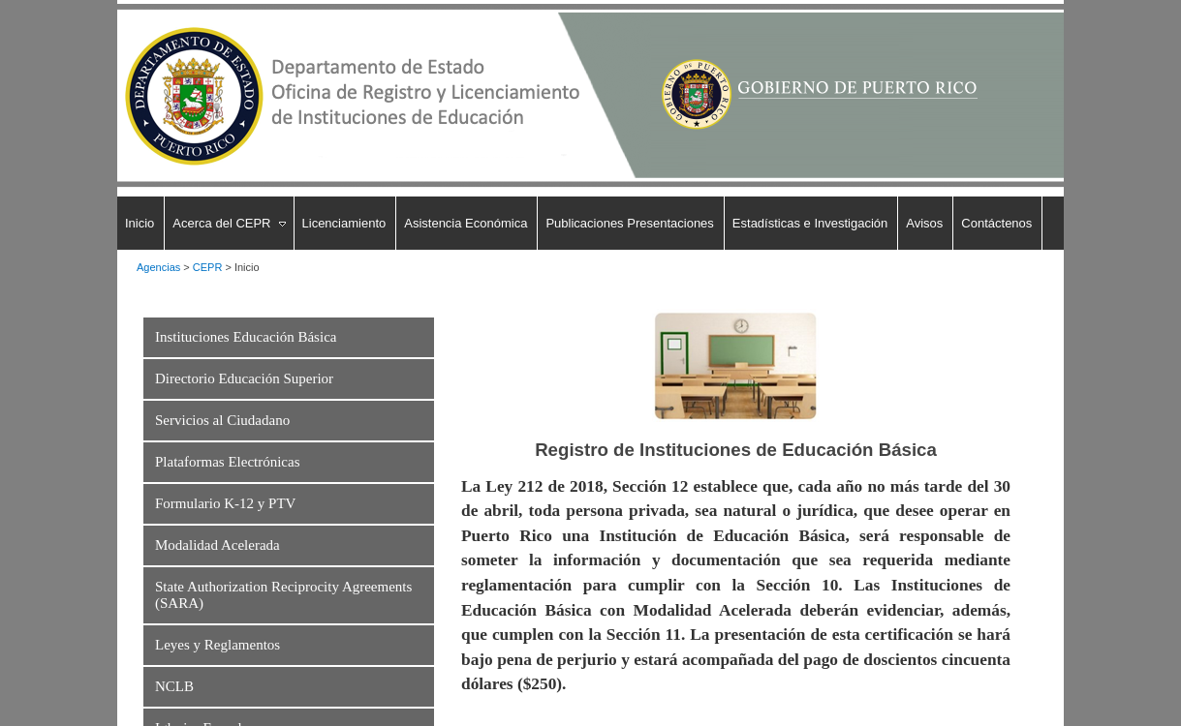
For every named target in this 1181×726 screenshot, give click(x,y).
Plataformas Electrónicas (227, 461)
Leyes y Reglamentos (217, 644)
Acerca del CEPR (221, 223)
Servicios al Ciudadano (222, 420)
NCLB (174, 686)
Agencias (158, 267)
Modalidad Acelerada (217, 545)
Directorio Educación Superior (244, 378)
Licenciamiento (344, 223)
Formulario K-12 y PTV (225, 503)
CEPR (208, 267)
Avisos (924, 223)
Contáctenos (996, 223)
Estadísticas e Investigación (809, 223)
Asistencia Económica (465, 223)
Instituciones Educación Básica (245, 337)
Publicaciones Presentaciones (629, 223)
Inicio (139, 223)
